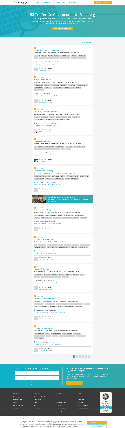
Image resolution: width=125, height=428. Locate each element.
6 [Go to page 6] (89, 356)
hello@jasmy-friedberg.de (40, 184)
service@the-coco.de (39, 253)
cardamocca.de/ (49, 155)
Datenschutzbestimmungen (33, 420)
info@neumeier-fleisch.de (40, 283)
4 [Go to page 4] (83, 356)
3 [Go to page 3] (80, 356)
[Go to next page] (92, 356)
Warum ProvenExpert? (39, 397)
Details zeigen (74, 425)
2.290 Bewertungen (43, 230)
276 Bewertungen (43, 318)
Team (35, 402)
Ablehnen (97, 420)
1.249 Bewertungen (43, 259)
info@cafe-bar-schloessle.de (41, 344)
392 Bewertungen (43, 289)
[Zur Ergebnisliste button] (23, 383)
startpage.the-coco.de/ (51, 253)
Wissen (58, 397)
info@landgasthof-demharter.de (42, 64)
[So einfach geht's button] (74, 383)
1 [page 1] (74, 356)
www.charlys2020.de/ (51, 125)
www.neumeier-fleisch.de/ (54, 283)
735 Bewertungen (43, 102)
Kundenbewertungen (61, 405)
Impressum (22, 420)
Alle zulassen (96, 411)
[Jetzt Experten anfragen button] (62, 28)
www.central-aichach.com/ (55, 96)
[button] (38, 3)
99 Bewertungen (43, 161)
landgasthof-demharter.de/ (57, 64)
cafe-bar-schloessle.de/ (55, 344)
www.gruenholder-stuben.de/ (58, 312)
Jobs (35, 405)
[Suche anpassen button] (86, 42)
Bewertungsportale (61, 402)
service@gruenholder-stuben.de (41, 312)
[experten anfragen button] (103, 2)
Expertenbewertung (83, 405)
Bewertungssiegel (17, 397)
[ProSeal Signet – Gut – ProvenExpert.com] (106, 399)
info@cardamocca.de (39, 155)
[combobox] (37, 373)
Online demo (81, 402)
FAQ (57, 399)
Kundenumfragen (17, 399)
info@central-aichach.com (40, 96)
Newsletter (81, 399)
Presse (80, 397)
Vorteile (15, 402)
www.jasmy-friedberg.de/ (54, 184)
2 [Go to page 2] (77, 356)
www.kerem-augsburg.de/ (54, 223)
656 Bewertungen (43, 70)
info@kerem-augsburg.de (40, 223)
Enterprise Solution (18, 405)
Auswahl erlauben (97, 415)
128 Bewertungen (43, 131)
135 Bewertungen (43, 350)
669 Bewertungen (43, 191)
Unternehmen (37, 399)
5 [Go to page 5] (86, 356)
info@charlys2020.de (39, 125)
